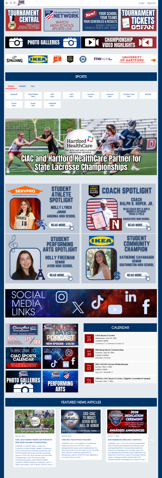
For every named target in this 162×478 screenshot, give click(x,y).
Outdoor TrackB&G (129, 95)
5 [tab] (79, 176)
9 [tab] (94, 176)
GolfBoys (52, 95)
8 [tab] (90, 176)
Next (152, 440)
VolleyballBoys (52, 104)
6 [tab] (83, 176)
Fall (33, 86)
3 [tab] (71, 176)
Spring (11, 86)
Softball (148, 94)
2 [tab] (67, 176)
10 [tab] (98, 176)
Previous (9, 440)
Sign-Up (151, 3)
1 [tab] (63, 176)
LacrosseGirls (109, 95)
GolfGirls (71, 95)
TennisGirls (33, 104)
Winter (22, 86)
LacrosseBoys (90, 95)
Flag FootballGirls (33, 95)
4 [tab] (75, 176)
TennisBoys (14, 104)
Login (142, 3)
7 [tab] (87, 176)
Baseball (14, 94)
